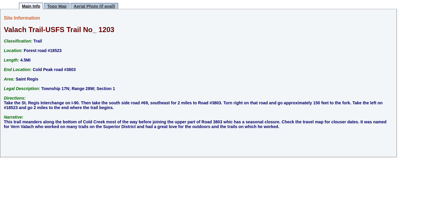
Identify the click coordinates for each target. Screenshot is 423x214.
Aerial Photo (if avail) (94, 6)
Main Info (31, 6)
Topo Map (56, 6)
